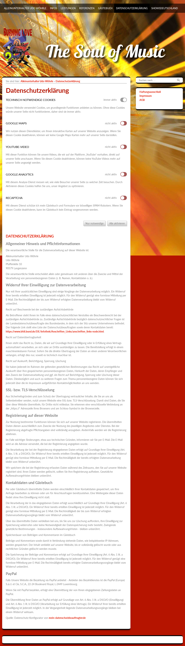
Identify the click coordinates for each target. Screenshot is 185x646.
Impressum (145, 95)
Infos (53, 8)
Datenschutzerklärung (132, 8)
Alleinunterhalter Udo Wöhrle (25, 8)
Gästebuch (105, 8)
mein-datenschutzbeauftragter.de (67, 617)
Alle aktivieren (117, 223)
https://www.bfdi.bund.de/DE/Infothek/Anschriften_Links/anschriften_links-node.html (55, 331)
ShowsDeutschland (164, 8)
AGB (142, 99)
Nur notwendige (94, 223)
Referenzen (86, 8)
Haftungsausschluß (150, 91)
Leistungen (68, 8)
